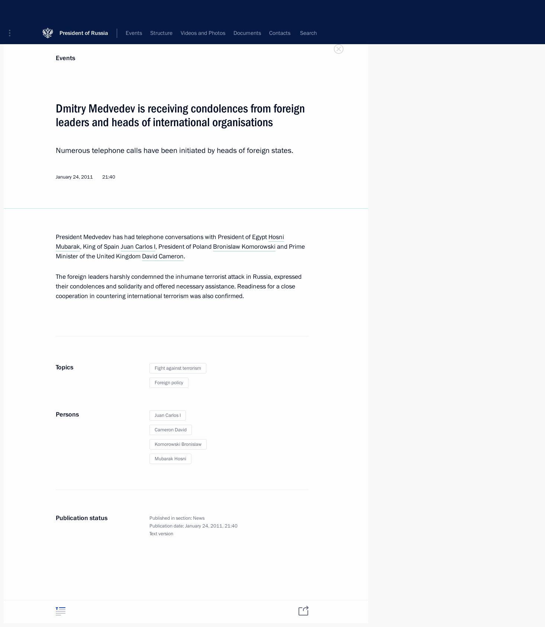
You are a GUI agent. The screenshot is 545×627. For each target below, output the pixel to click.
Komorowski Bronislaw (178, 444)
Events (65, 58)
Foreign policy (169, 382)
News (198, 518)
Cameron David (171, 430)
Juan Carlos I (138, 246)
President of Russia (83, 11)
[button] (12, 11)
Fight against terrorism (178, 368)
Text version (161, 533)
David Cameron (163, 256)
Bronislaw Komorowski (244, 246)
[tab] (60, 611)
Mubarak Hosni (170, 458)
